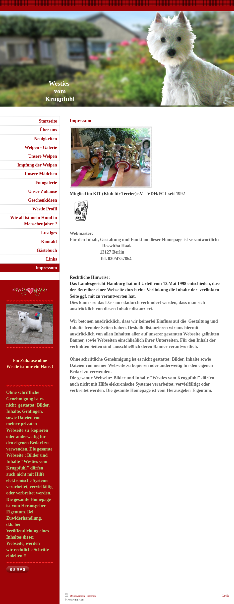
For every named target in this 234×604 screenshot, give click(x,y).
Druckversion (75, 595)
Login (226, 595)
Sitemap (91, 595)
